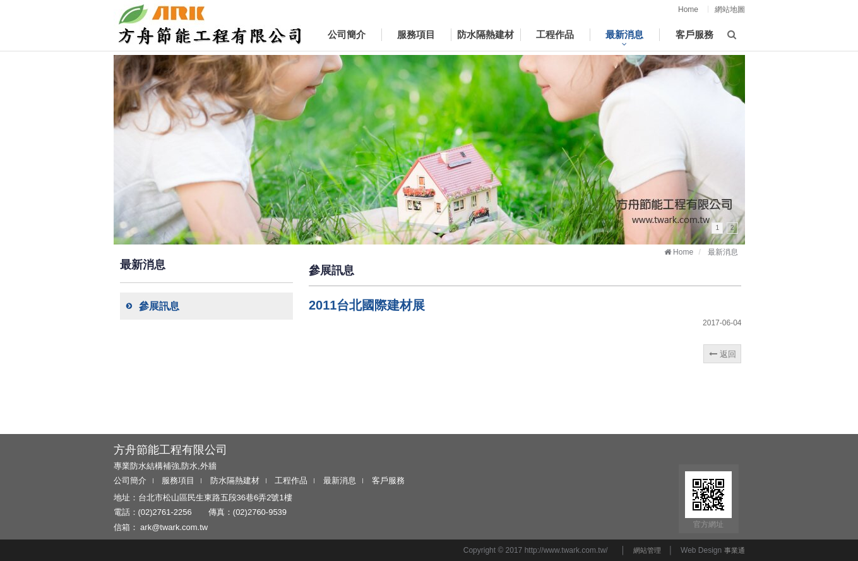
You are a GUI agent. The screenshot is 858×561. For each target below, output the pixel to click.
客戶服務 (388, 480)
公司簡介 (130, 480)
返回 (722, 354)
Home (688, 9)
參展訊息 (149, 306)
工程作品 (291, 480)
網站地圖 (730, 9)
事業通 (734, 550)
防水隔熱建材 (234, 480)
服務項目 (178, 480)
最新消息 (339, 480)
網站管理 (647, 550)
